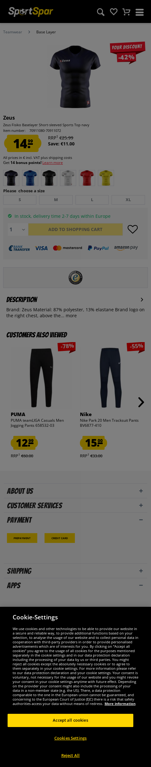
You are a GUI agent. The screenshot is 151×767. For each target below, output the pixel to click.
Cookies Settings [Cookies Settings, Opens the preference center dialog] (70, 738)
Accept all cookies (70, 720)
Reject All (70, 755)
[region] (75, 687)
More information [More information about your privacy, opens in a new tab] (120, 703)
